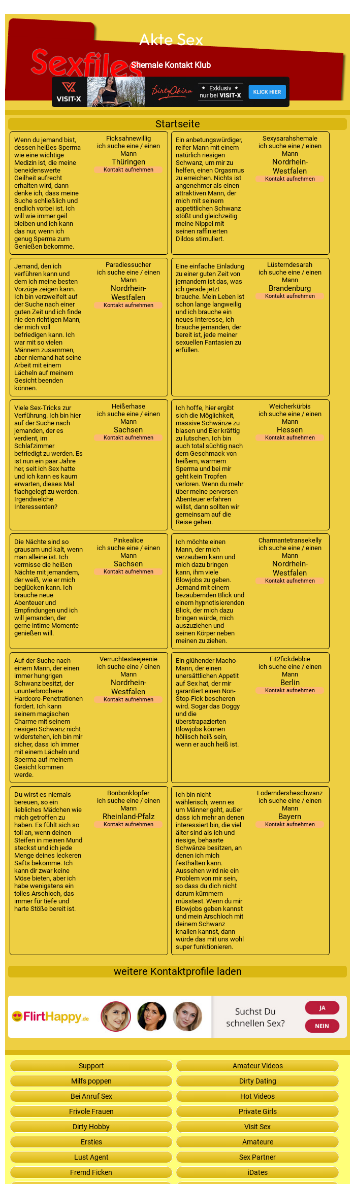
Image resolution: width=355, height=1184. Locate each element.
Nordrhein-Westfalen (289, 169)
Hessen (289, 433)
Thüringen (128, 165)
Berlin (289, 686)
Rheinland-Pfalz (128, 820)
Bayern (289, 820)
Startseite (177, 124)
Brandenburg (289, 291)
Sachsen (128, 433)
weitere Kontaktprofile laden (178, 971)
